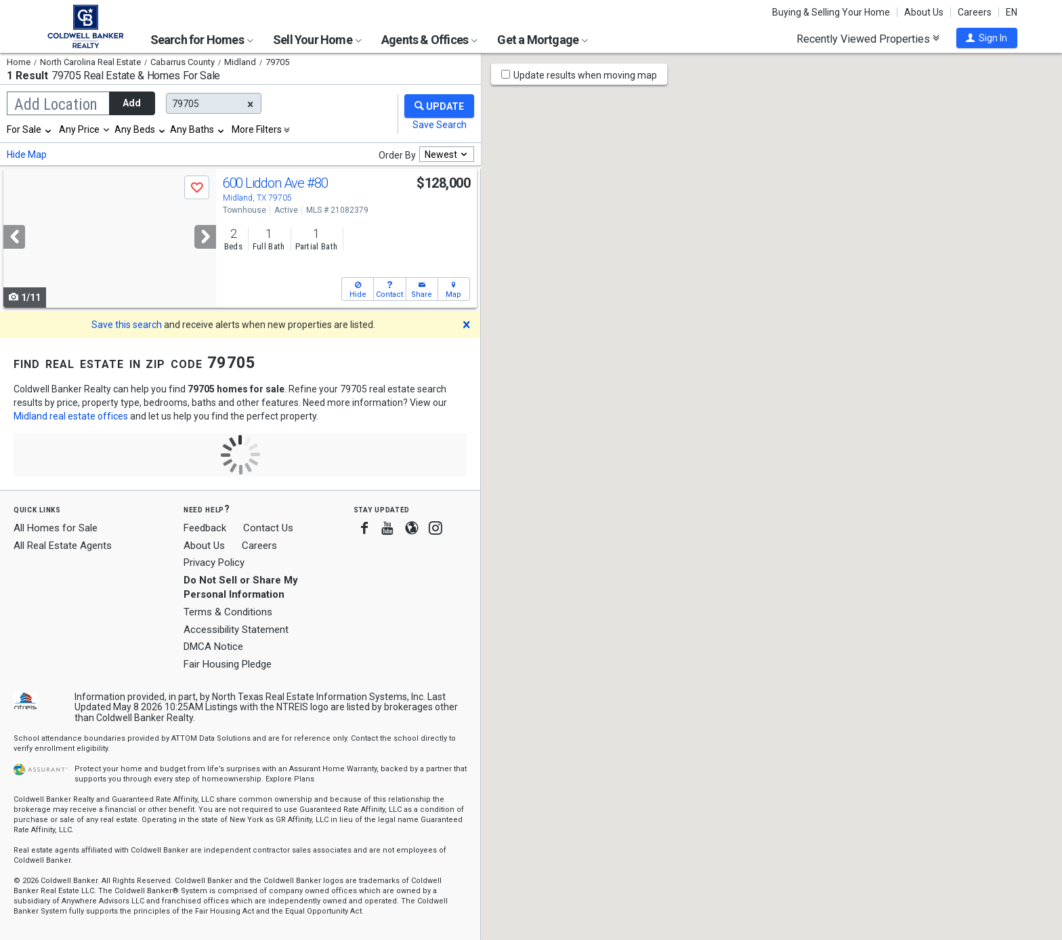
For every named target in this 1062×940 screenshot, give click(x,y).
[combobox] (30, 129)
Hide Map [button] (27, 154)
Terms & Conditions (228, 612)
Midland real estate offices (71, 416)
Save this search (126, 324)
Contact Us (268, 528)
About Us (923, 12)
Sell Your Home (317, 40)
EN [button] (1011, 12)
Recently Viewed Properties (867, 39)
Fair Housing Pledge (228, 664)
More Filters (257, 129)
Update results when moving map (585, 75)
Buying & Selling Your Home (831, 12)
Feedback (205, 528)
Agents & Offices (429, 40)
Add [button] (132, 103)
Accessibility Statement (236, 630)
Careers (975, 12)
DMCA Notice (213, 646)
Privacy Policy (214, 562)
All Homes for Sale (56, 528)
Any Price (79, 129)
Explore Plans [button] (290, 779)
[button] (986, 38)
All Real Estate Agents (63, 545)
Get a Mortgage (542, 40)
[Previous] (14, 237)
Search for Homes (201, 40)
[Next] (205, 237)
